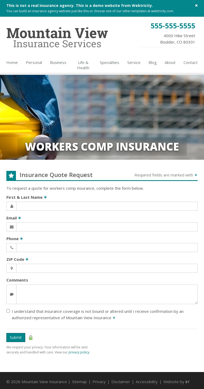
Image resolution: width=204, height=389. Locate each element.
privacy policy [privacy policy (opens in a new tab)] (79, 352)
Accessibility (147, 381)
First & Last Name (26, 197)
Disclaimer (120, 381)
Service (134, 62)
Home (12, 62)
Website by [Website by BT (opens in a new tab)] (176, 381)
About (170, 62)
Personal (34, 62)
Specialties (109, 62)
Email (13, 218)
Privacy (99, 381)
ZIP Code (17, 259)
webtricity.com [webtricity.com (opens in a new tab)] (162, 11)
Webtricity (142, 5)
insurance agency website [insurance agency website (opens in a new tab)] (51, 11)
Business (58, 62)
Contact (191, 62)
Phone (14, 238)
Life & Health (83, 65)
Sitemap (79, 381)
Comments (17, 280)
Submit (16, 337)
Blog (152, 62)
